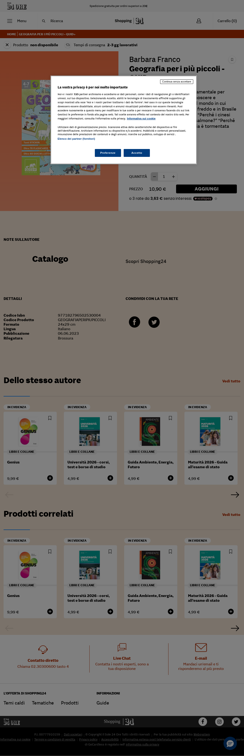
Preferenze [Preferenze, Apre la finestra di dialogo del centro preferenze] (108, 152)
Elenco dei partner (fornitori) (76, 138)
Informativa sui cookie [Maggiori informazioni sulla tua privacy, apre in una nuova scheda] (141, 118)
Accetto (136, 152)
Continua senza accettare (176, 81)
